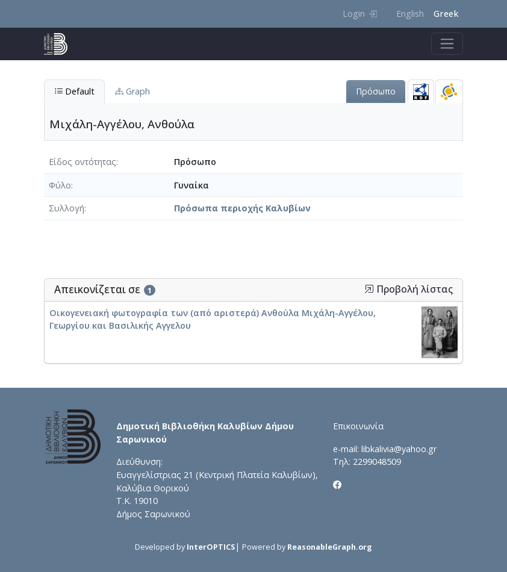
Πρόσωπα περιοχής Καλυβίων (242, 208)
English (410, 13)
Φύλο (60, 185)
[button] (369, 289)
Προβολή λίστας (408, 289)
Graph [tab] (132, 91)
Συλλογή (66, 208)
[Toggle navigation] (447, 44)
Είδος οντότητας (82, 161)
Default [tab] (74, 91)
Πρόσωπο (376, 91)
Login (360, 13)
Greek (446, 13)
